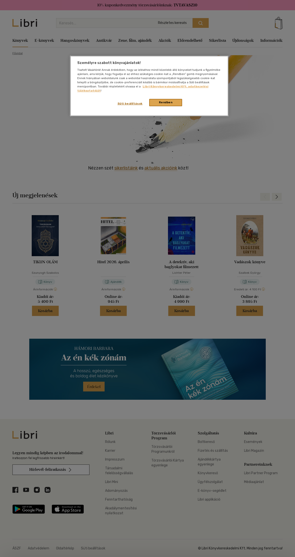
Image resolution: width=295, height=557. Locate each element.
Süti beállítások (130, 103)
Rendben (166, 102)
